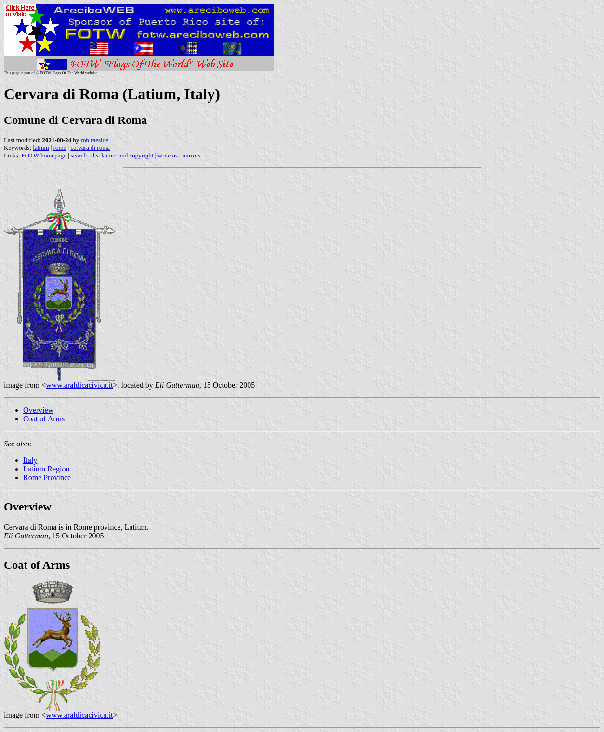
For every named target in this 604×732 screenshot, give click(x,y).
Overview (38, 410)
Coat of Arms (44, 419)
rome (59, 147)
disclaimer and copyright (122, 155)
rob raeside (94, 140)
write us (168, 155)
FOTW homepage (43, 155)
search (79, 155)
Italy (30, 460)
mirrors (191, 155)
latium (41, 147)
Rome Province (47, 477)
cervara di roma (90, 147)
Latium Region (46, 469)
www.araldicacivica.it (79, 385)
